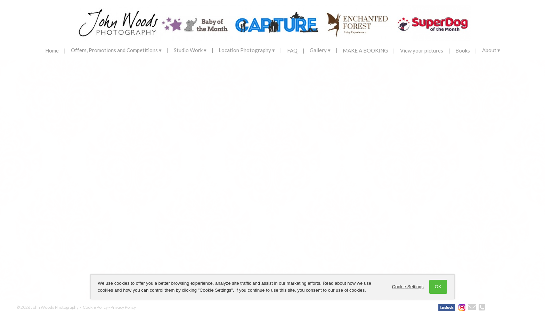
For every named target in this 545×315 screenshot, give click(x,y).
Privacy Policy (123, 307)
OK (436, 286)
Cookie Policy (95, 307)
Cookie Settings (406, 286)
